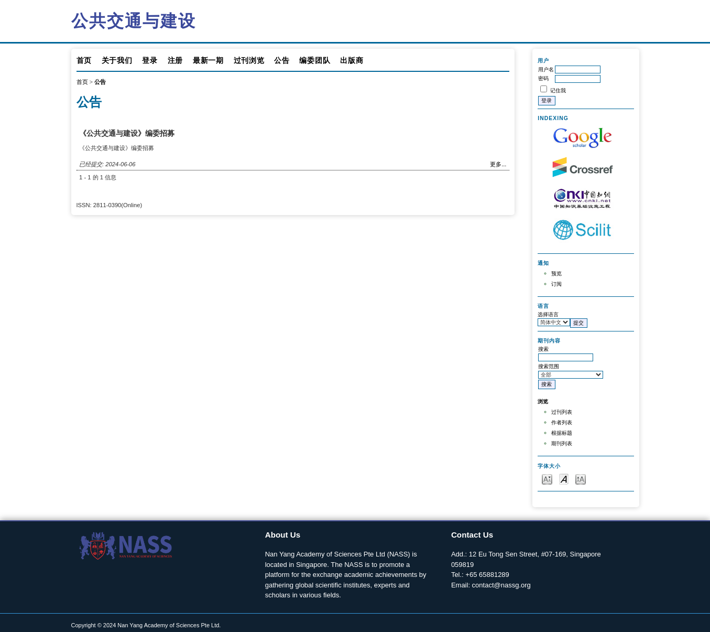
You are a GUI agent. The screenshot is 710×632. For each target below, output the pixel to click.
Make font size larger (580, 479)
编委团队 (314, 60)
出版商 (351, 60)
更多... (498, 164)
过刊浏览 (249, 60)
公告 (281, 60)
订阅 (556, 284)
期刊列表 (561, 443)
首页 (84, 60)
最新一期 (208, 60)
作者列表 (561, 422)
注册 (175, 60)
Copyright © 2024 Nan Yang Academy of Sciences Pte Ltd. (146, 625)
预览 (556, 273)
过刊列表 (561, 412)
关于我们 (117, 60)
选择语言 (548, 314)
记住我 (558, 90)
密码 (543, 78)
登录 (149, 60)
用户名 (546, 69)
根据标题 (561, 433)
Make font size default (564, 479)
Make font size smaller (547, 479)
